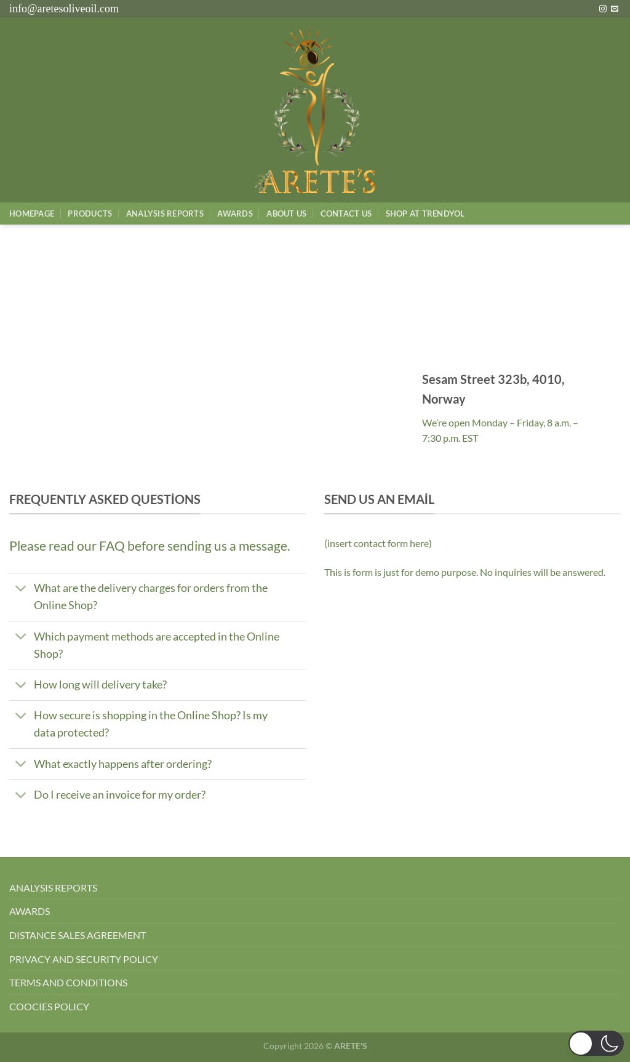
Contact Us (346, 213)
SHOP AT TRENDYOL (425, 213)
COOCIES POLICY (49, 1006)
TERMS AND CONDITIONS (68, 982)
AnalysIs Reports (165, 213)
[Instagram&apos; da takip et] (603, 9)
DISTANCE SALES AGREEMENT (77, 935)
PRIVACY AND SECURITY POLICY (83, 959)
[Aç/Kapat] (21, 590)
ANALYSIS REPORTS (53, 887)
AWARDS (29, 911)
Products (90, 213)
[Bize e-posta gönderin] (614, 9)
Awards (235, 213)
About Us (286, 213)
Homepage (31, 213)
